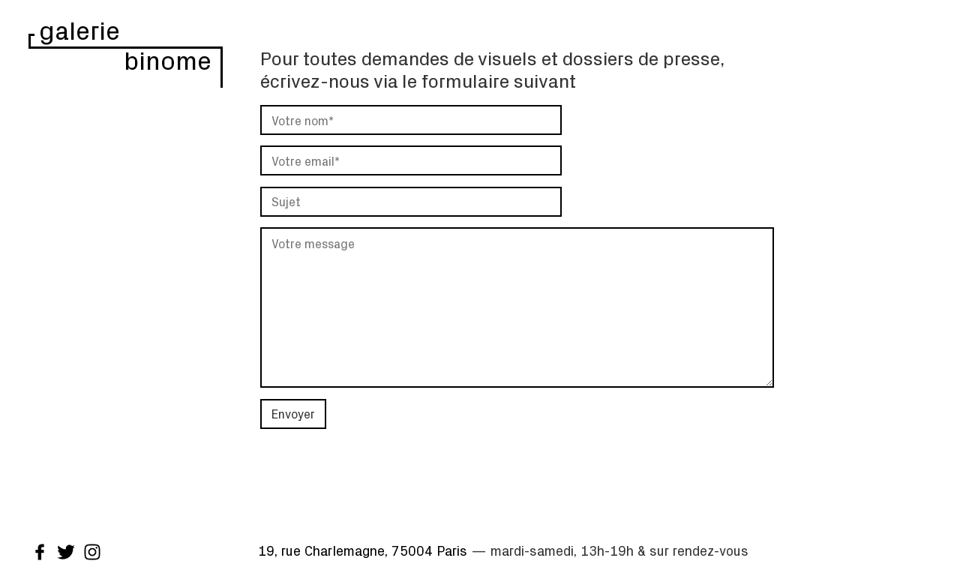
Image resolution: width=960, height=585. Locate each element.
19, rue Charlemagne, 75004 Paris (362, 550)
